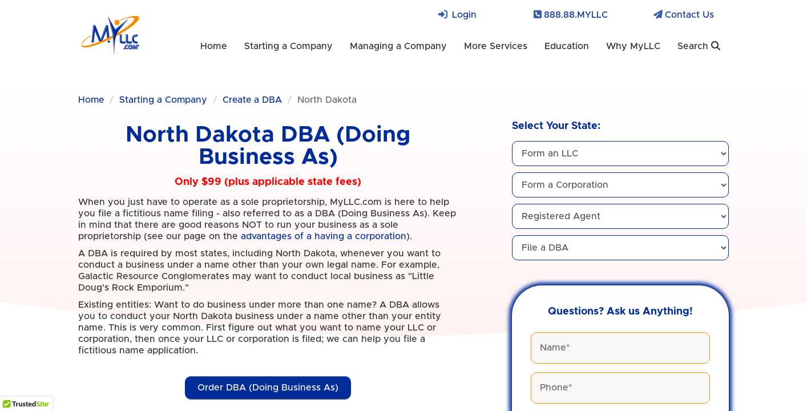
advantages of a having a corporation (323, 236)
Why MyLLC (633, 46)
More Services (495, 46)
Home (213, 46)
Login (464, 14)
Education (566, 46)
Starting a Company (288, 46)
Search (698, 46)
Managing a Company (398, 46)
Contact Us (689, 14)
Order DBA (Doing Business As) (267, 387)
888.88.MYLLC (576, 14)
